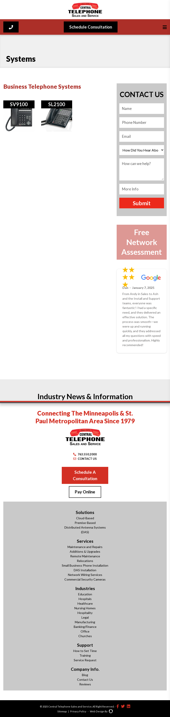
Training (85, 655)
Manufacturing (85, 622)
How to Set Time (85, 651)
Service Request (85, 660)
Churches (85, 636)
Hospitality (85, 613)
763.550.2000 (85, 454)
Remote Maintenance (85, 556)
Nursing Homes (85, 608)
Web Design (97, 711)
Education (85, 594)
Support (85, 645)
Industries (85, 588)
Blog (85, 675)
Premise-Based (85, 523)
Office (85, 631)
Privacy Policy (78, 711)
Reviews (85, 684)
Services (85, 541)
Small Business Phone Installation (85, 565)
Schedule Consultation (90, 26)
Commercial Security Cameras (85, 579)
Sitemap (62, 711)
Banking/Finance (85, 627)
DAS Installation (85, 570)
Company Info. (85, 669)
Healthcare (85, 603)
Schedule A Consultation (85, 475)
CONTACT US (85, 458)
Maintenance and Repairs (85, 547)
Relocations (85, 561)
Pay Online (85, 491)
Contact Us (85, 679)
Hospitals (85, 599)
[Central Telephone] (85, 9)
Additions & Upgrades (85, 551)
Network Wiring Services (85, 575)
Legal (85, 617)
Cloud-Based (85, 518)
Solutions (85, 512)
